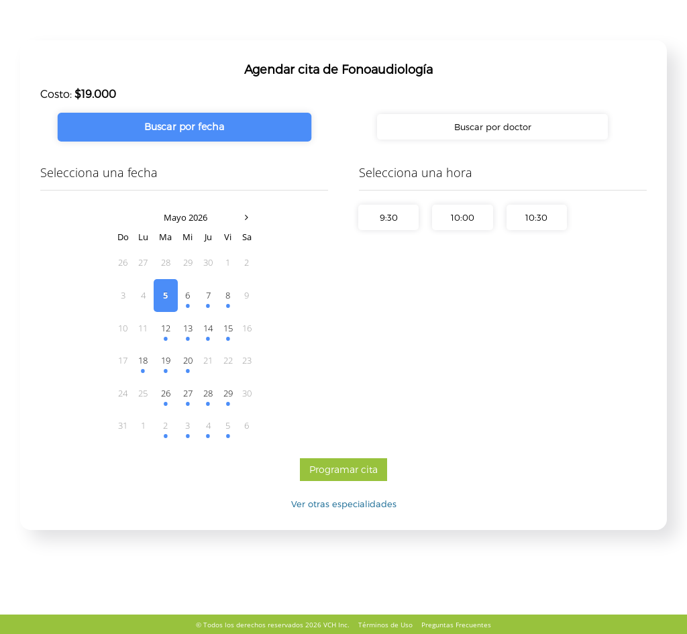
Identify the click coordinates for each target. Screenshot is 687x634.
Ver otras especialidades (344, 503)
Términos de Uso (385, 624)
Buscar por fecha (184, 127)
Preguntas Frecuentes (456, 624)
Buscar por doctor (492, 126)
